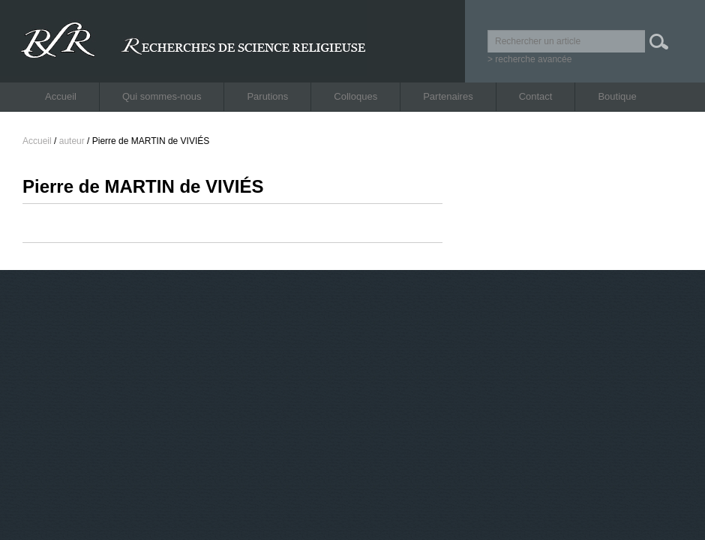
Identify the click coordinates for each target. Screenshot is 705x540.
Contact (536, 96)
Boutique (617, 96)
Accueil (60, 96)
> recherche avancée (530, 59)
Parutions (267, 96)
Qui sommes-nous (161, 96)
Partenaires (447, 96)
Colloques (355, 96)
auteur (72, 141)
